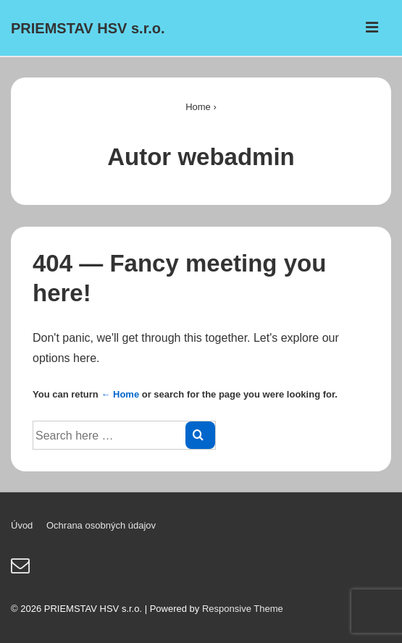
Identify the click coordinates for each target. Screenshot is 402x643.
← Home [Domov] (120, 394)
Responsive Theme (242, 608)
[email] (22, 570)
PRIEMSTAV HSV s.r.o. (88, 28)
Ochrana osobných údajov (101, 525)
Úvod (22, 525)
